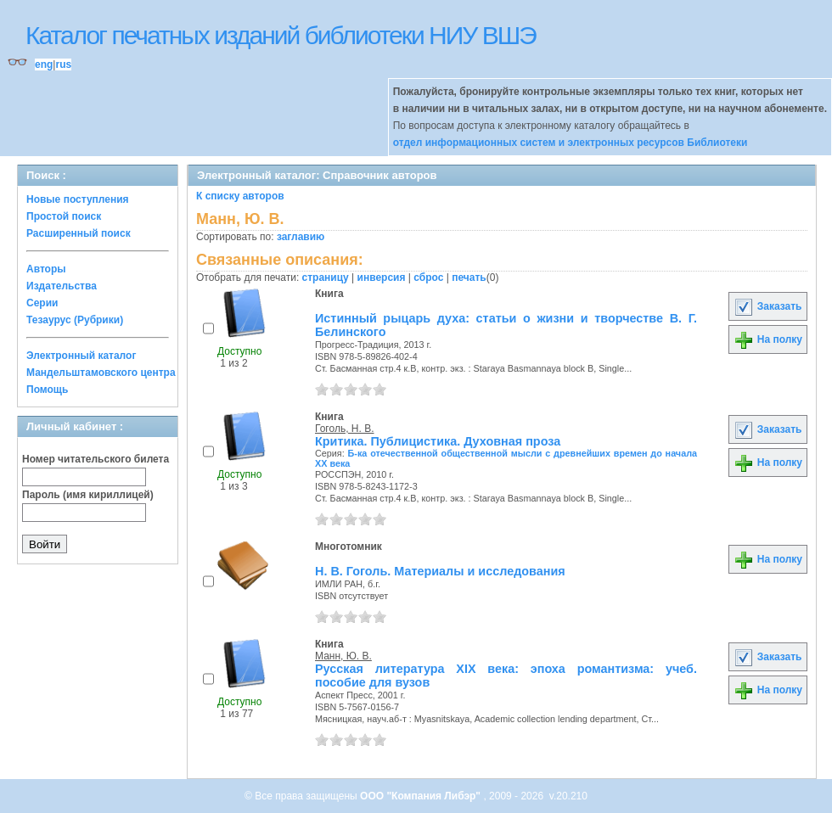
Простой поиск (63, 216)
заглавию (300, 237)
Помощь (47, 389)
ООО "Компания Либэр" (421, 796)
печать (469, 277)
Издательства (61, 286)
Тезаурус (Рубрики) (74, 320)
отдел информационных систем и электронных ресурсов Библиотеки (570, 143)
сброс (428, 277)
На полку (768, 339)
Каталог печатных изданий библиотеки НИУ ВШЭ (280, 35)
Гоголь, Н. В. (344, 429)
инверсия (381, 277)
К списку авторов (240, 196)
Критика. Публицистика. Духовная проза (437, 441)
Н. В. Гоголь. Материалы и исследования (440, 571)
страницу (325, 277)
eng (44, 64)
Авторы (46, 269)
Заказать (767, 306)
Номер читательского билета (95, 459)
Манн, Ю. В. (343, 656)
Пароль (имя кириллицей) (88, 495)
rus (63, 64)
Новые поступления (77, 199)
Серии (42, 303)
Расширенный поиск (78, 233)
